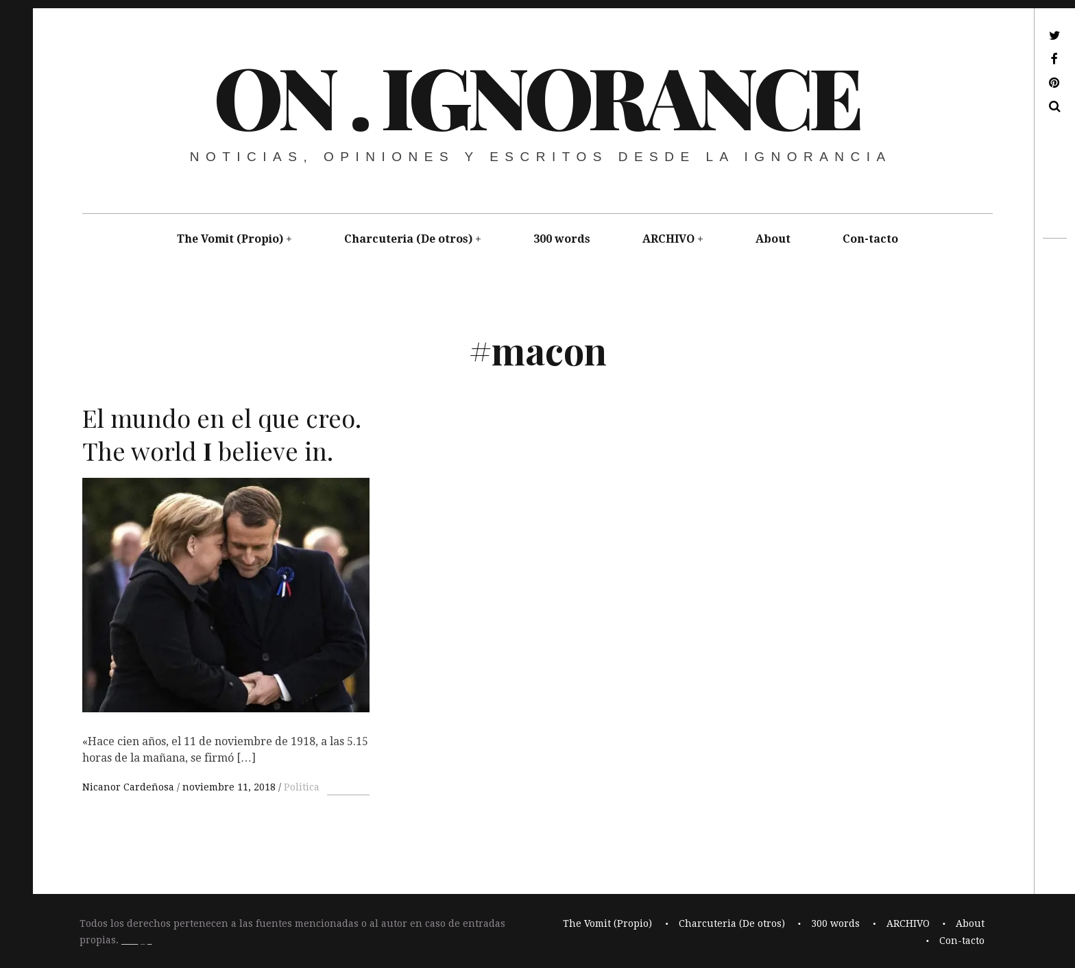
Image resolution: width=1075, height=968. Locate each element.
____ (129, 940)
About (773, 238)
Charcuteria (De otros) (408, 238)
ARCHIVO (668, 238)
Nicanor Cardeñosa (129, 787)
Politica (301, 787)
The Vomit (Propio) (230, 238)
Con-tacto (870, 238)
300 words (561, 238)
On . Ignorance (536, 95)
